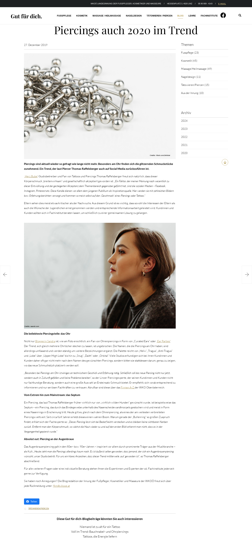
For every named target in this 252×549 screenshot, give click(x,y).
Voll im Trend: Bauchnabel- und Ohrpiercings (99, 531)
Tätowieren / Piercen (159, 16)
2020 (184, 153)
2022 (184, 137)
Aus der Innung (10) (192, 93)
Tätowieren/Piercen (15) (195, 85)
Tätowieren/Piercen (38, 508)
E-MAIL (222, 4)
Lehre (192, 16)
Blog (180, 16)
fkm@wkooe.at (61, 486)
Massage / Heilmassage (107, 16)
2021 (184, 145)
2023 (184, 128)
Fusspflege (64, 16)
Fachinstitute (209, 16)
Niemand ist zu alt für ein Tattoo (100, 527)
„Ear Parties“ (163, 341)
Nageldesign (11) (191, 77)
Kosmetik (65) (189, 60)
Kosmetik (82, 16)
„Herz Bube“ (31, 176)
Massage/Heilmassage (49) (196, 68)
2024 (184, 120)
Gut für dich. (26, 16)
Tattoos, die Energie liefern (100, 536)
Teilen (31, 501)
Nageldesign (134, 16)
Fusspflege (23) (190, 52)
